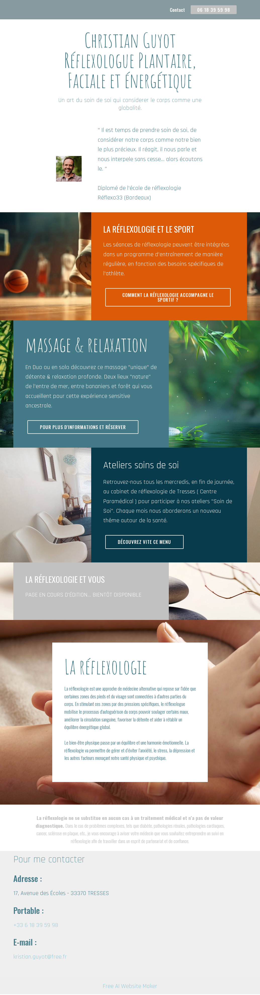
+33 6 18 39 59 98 (35, 926)
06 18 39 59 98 (213, 9)
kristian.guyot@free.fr (40, 957)
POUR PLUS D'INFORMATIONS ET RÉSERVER (85, 427)
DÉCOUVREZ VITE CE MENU (145, 542)
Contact (177, 9)
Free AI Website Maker (130, 987)
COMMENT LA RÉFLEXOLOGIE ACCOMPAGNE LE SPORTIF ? (168, 297)
